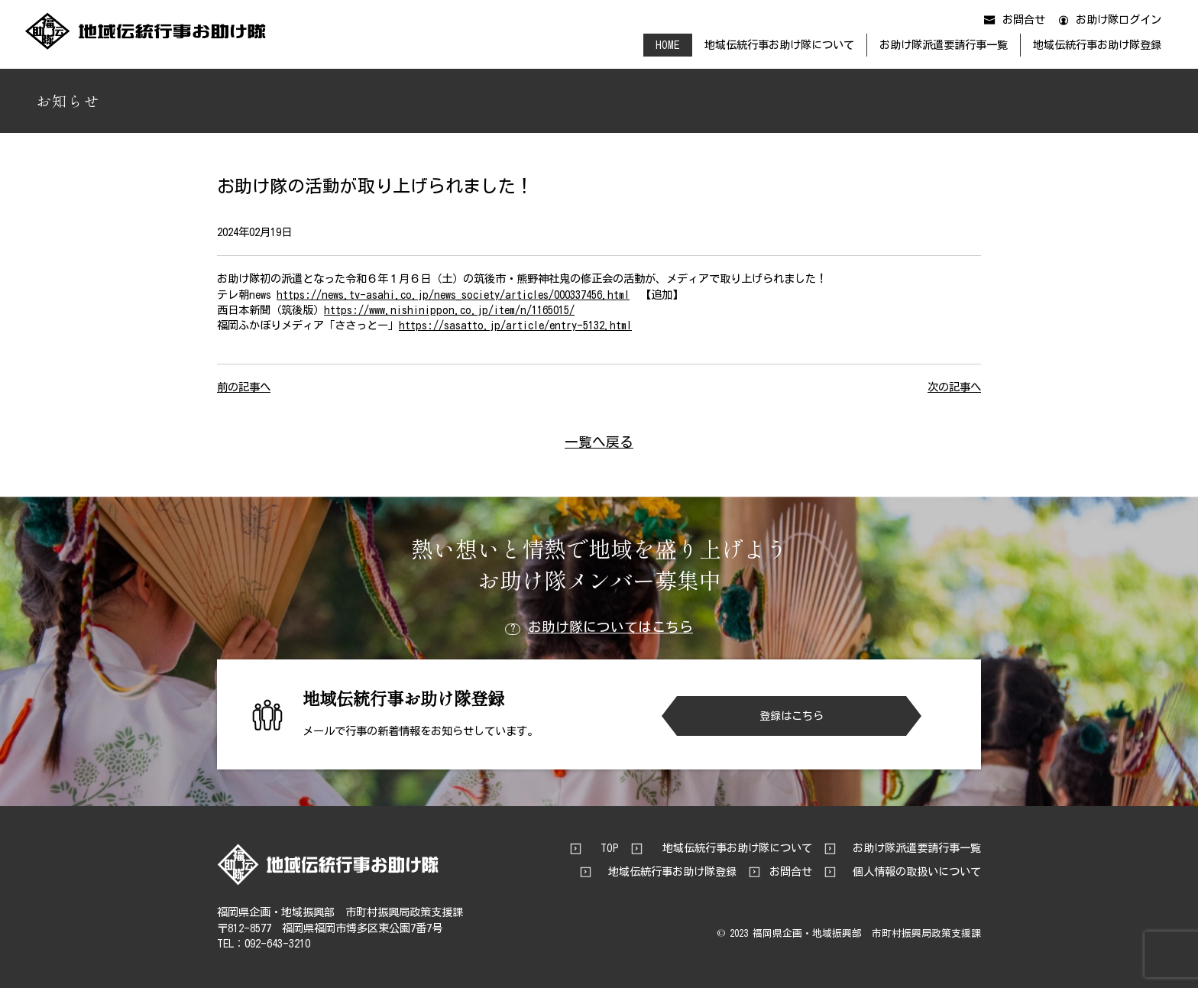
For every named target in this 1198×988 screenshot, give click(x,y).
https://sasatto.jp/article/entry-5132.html (515, 325)
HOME (667, 44)
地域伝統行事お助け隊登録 (1097, 44)
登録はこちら (791, 715)
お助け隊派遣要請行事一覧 (943, 44)
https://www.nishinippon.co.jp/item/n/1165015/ (449, 310)
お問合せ (1023, 19)
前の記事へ (243, 387)
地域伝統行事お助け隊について (779, 44)
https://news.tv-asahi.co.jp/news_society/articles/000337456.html (453, 294)
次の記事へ (954, 387)
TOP (610, 848)
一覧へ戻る (599, 442)
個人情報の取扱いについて (917, 872)
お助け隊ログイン (1118, 19)
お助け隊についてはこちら (599, 627)
